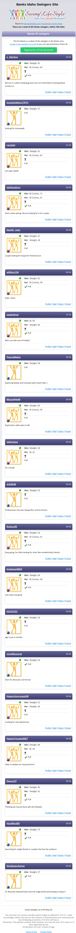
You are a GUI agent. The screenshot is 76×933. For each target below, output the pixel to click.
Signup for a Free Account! (38, 50)
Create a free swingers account (23, 44)
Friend (68, 92)
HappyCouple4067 (17, 738)
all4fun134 (13, 272)
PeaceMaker (14, 357)
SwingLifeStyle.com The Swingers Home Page (43, 23)
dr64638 (11, 484)
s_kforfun (12, 57)
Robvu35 (12, 526)
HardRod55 (13, 823)
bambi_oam (13, 230)
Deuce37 (12, 781)
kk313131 (12, 611)
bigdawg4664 (14, 569)
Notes (60, 92)
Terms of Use (31, 932)
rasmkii (11, 145)
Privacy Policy (46, 932)
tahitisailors (13, 187)
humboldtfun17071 (17, 102)
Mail (54, 92)
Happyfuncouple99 (17, 696)
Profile (48, 92)
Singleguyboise (16, 866)
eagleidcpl (13, 314)
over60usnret (14, 654)
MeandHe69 (13, 399)
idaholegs (12, 442)
